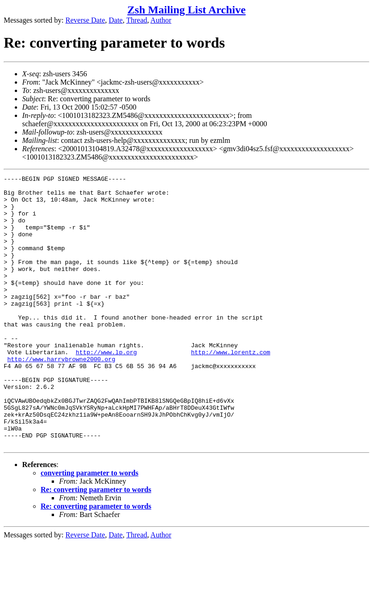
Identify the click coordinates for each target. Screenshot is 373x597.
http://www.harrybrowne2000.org (61, 396)
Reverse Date (85, 20)
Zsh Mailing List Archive (186, 10)
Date (116, 20)
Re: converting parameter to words (96, 544)
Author (160, 20)
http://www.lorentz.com (231, 388)
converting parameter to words (89, 527)
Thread (136, 20)
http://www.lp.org (106, 388)
